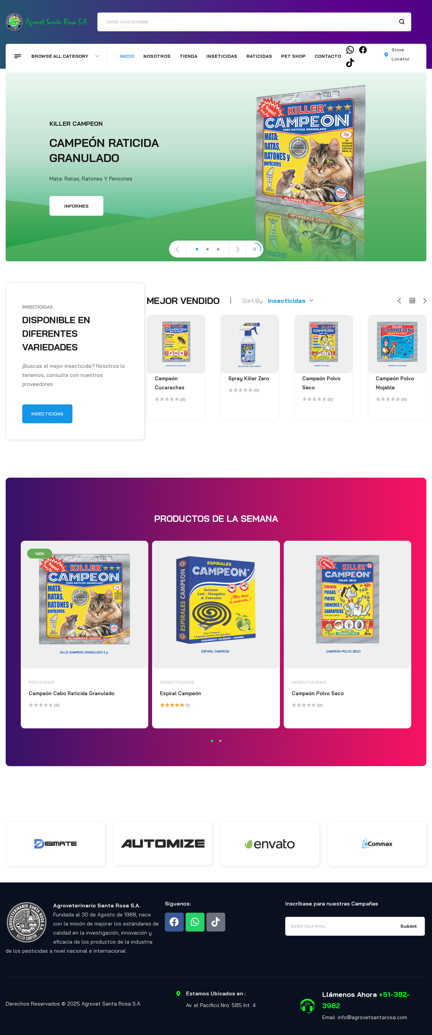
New (39, 553)
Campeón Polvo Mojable (395, 382)
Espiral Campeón (180, 693)
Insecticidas (177, 682)
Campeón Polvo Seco (321, 382)
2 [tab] (220, 741)
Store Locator (400, 54)
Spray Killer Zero (248, 378)
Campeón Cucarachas (169, 382)
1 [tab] (212, 741)
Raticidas (41, 682)
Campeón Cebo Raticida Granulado (71, 693)
